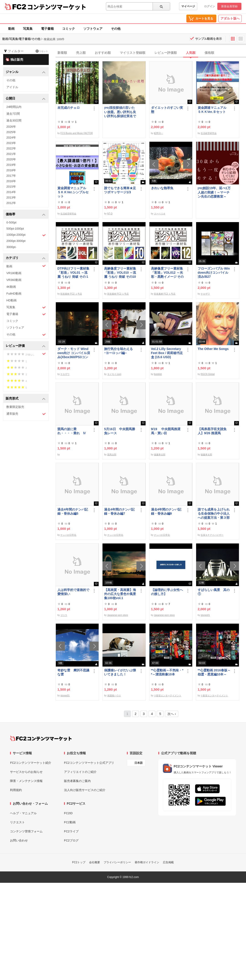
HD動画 (11, 300)
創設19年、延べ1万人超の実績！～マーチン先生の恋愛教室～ (214, 192)
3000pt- (11, 247)
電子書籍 (47, 28)
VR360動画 (13, 280)
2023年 (11, 143)
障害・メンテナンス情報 (26, 781)
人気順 (190, 53)
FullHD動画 (13, 293)
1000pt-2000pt (26, 235)
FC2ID (68, 813)
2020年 (11, 159)
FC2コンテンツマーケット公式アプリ (89, 762)
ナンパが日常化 (68, 535)
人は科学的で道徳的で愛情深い (73, 592)
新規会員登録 (229, 6)
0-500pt (11, 222)
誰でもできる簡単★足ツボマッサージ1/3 (120, 190)
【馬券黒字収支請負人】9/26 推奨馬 (212, 431)
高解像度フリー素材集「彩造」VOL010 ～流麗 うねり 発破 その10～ (120, 273)
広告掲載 (168, 862)
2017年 (11, 175)
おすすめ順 (103, 53)
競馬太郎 (111, 454)
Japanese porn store (117, 615)
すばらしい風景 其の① (214, 592)
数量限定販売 (15, 407)
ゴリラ (63, 615)
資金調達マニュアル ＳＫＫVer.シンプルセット (73, 192)
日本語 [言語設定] (138, 762)
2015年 (11, 186)
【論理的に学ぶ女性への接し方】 (167, 592)
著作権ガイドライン (147, 862)
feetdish (158, 374)
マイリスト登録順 (132, 53)
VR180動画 (13, 273)
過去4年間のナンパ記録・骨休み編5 (72, 511)
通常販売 (26, 414)
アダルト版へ (230, 18)
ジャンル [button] (26, 72)
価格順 (209, 53)
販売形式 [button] (26, 399)
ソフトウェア (92, 28)
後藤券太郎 (159, 454)
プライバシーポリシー (117, 862)
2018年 (11, 170)
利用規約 (16, 790)
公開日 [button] (26, 99)
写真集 (28, 28)
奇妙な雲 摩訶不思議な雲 (73, 672)
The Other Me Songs (213, 349)
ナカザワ (205, 294)
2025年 (11, 132)
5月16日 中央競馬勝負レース (119, 431)
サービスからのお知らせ (26, 772)
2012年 (11, 203)
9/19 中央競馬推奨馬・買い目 (165, 431)
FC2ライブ (71, 831)
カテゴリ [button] (26, 258)
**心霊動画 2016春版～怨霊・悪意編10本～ (214, 672)
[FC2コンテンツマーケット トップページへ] (41, 738)
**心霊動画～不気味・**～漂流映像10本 (167, 672)
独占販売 (14, 59)
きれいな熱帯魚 (162, 188)
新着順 (62, 53)
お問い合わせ (19, 840)
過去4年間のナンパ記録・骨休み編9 (166, 511)
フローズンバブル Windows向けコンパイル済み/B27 (214, 272)
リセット (42, 51)
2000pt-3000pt (16, 241)
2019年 (11, 164)
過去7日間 (13, 113)
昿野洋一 (158, 133)
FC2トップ (79, 862)
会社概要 (94, 862)
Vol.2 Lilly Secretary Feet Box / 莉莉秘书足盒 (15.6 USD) (167, 353)
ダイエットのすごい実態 (167, 110)
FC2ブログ (71, 840)
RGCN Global (208, 374)
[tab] (151, 52)
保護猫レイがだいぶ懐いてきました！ (120, 672)
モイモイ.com (114, 374)
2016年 (11, 181)
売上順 (81, 53)
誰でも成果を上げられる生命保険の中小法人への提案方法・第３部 (214, 513)
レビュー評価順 (165, 53)
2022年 (11, 148)
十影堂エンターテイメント (167, 695)
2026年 (11, 126)
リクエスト (17, 822)
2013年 (11, 197)
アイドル (12, 87)
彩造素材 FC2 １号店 (71, 294)
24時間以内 (13, 107)
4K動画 (11, 286)
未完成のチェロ (68, 107)
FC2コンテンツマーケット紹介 (30, 762)
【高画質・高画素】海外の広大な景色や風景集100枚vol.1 (120, 594)
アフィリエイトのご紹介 (80, 772)
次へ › (171, 714)
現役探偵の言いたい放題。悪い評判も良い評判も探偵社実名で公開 (120, 112)
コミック (68, 28)
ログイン (209, 6)
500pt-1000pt (15, 228)
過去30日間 (13, 120)
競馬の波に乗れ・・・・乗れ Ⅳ (71, 431)
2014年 (11, 192)
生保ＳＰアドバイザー (212, 535)
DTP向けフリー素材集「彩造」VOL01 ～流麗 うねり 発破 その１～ (73, 273)
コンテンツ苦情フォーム (26, 831)
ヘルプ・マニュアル (23, 813)
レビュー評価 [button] (26, 346)
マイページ (188, 6)
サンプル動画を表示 (208, 38)
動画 (11, 28)
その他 (115, 28)
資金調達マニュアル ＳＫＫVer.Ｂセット (214, 110)
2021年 (11, 154)
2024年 (11, 137)
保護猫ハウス (114, 695)
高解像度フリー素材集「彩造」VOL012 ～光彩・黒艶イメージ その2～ (167, 273)
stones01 (205, 615)
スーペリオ (159, 213)
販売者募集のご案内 (77, 781)
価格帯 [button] (26, 214)
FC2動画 (70, 822)
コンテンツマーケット (56, 6)
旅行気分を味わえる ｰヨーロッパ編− (120, 351)
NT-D (110, 213)
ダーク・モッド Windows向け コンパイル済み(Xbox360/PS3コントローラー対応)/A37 (73, 353)
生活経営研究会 (209, 133)
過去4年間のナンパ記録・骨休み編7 (119, 511)
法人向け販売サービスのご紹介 (84, 790)
